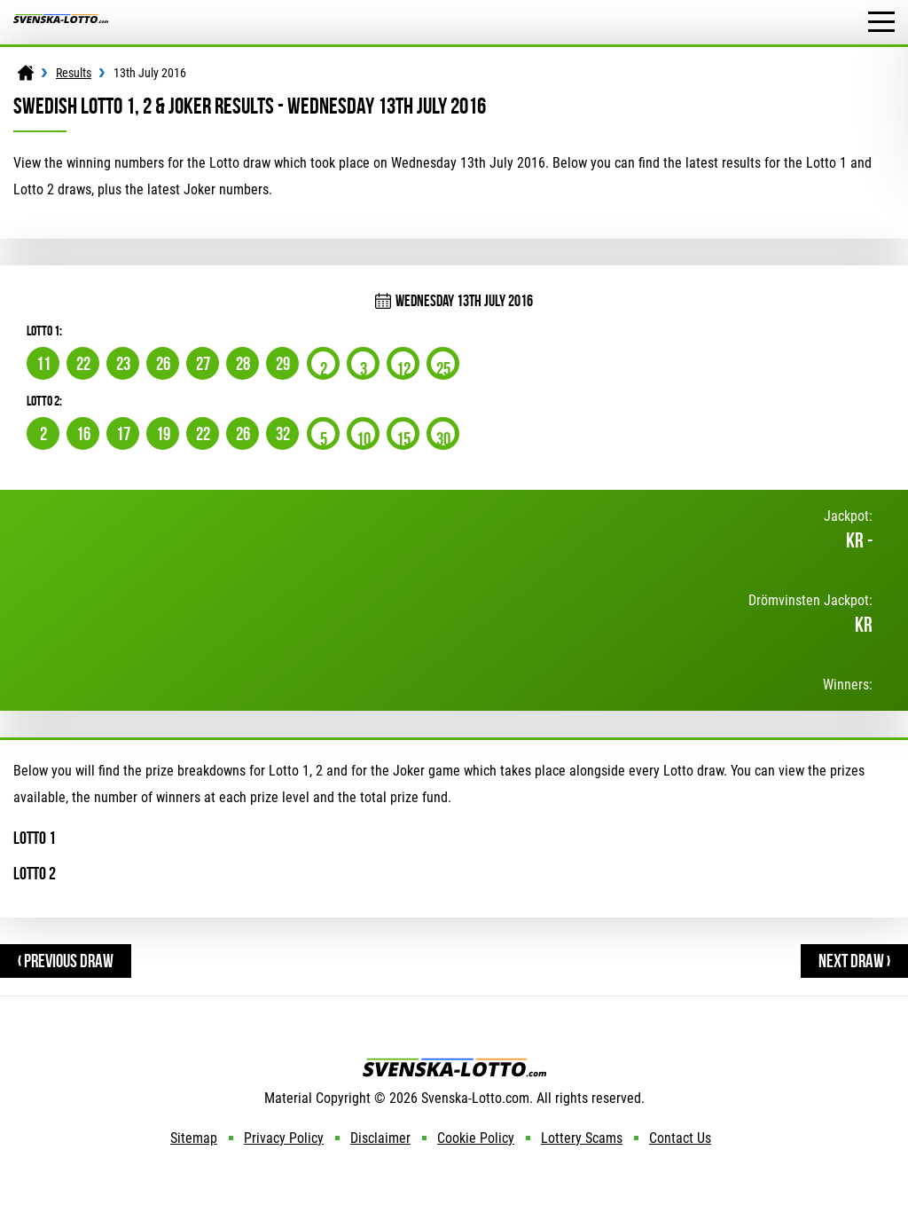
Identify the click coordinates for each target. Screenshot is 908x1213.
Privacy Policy (284, 1138)
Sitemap (193, 1138)
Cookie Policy (475, 1138)
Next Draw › (854, 960)
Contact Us (680, 1138)
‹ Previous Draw (66, 960)
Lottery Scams (581, 1138)
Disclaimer (380, 1138)
